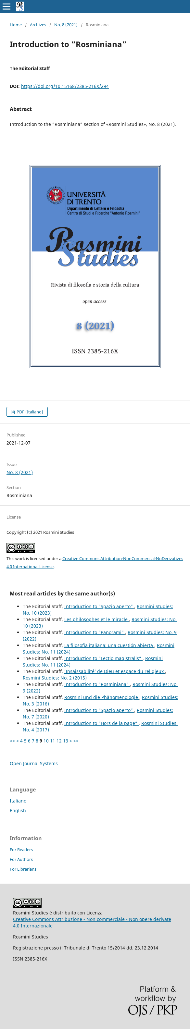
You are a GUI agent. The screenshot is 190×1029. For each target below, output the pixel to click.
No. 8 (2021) (66, 25)
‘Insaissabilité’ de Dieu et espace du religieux (114, 671)
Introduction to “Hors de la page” (101, 723)
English (18, 810)
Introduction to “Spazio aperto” (99, 606)
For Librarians (23, 869)
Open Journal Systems (34, 763)
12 (59, 741)
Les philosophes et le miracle (96, 619)
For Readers (21, 849)
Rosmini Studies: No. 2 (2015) (55, 678)
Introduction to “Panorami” (94, 632)
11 (52, 741)
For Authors (21, 859)
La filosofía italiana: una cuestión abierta (109, 645)
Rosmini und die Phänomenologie (101, 697)
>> (76, 741)
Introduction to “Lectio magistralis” (103, 658)
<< (12, 741)
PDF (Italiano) (29, 412)
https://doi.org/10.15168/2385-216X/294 (65, 86)
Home (16, 25)
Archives (38, 25)
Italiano (18, 801)
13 (65, 741)
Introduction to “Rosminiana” (97, 684)
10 (46, 741)
